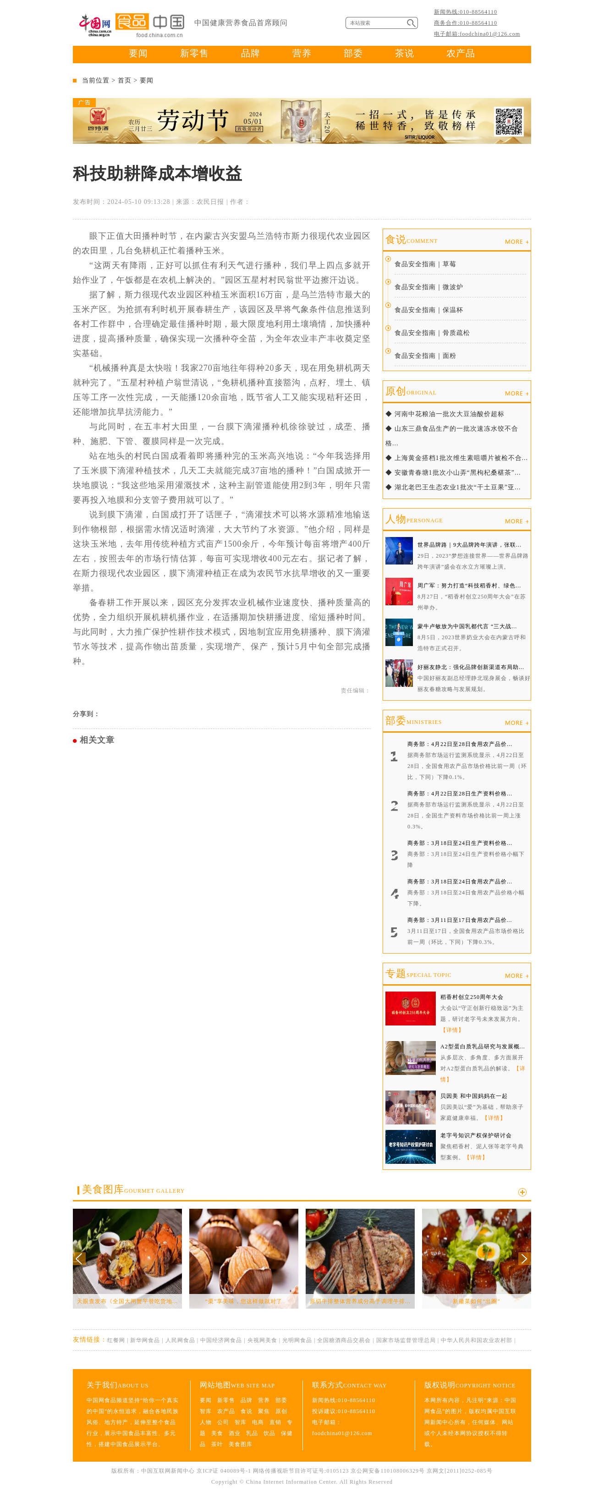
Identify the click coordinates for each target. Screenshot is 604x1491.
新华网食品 (145, 1340)
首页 (125, 80)
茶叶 (217, 1444)
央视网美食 (262, 1340)
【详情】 (452, 1030)
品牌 (250, 53)
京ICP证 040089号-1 (224, 1471)
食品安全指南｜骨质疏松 (432, 332)
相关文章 (97, 740)
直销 (275, 1422)
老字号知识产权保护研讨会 (476, 1135)
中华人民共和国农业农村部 (476, 1340)
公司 (223, 1422)
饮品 (269, 1433)
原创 (411, 391)
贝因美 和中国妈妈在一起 (474, 1096)
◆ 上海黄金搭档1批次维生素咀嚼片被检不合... (456, 458)
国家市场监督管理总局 (406, 1340)
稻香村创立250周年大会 (472, 997)
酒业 (235, 1433)
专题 (418, 973)
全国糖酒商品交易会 (344, 1340)
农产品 (460, 53)
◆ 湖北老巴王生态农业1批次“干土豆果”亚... (453, 487)
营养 (302, 53)
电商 (258, 1422)
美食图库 (133, 1189)
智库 (206, 1411)
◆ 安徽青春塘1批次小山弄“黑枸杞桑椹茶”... (453, 472)
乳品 (252, 1433)
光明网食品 (297, 1340)
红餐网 (116, 1340)
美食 (217, 1433)
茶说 (404, 53)
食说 (411, 239)
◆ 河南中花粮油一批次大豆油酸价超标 (445, 414)
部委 (353, 53)
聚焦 (264, 1411)
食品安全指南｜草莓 (425, 264)
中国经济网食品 (221, 1340)
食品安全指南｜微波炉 (429, 287)
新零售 (194, 53)
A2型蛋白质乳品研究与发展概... (482, 1046)
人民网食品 (180, 1340)
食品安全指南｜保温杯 (429, 310)
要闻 (138, 53)
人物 (414, 519)
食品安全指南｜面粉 (425, 355)
